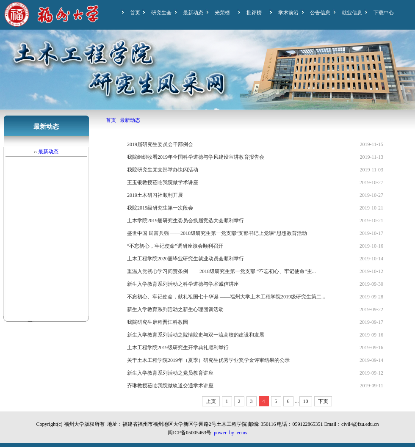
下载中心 (384, 13)
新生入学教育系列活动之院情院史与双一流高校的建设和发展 (195, 335)
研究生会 (161, 13)
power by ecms (230, 433)
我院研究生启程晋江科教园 (157, 322)
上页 (211, 401)
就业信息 (352, 13)
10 (305, 401)
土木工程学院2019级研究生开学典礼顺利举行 (178, 347)
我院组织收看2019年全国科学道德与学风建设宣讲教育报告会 (195, 157)
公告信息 (320, 13)
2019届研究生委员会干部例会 (160, 144)
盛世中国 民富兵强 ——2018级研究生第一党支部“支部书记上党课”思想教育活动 (217, 233)
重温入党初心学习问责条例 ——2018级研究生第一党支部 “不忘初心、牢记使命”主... (221, 271)
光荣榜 (222, 13)
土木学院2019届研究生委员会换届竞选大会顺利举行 (185, 221)
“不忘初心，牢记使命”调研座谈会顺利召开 (175, 246)
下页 (323, 401)
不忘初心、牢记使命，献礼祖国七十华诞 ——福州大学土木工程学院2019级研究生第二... (226, 297)
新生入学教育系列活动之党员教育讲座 (170, 373)
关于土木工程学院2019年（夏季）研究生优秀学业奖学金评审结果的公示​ (208, 360)
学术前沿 (288, 13)
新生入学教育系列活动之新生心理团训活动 (175, 309)
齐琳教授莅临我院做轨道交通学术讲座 (170, 386)
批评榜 (254, 13)
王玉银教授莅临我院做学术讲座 (162, 182)
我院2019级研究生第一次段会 (160, 208)
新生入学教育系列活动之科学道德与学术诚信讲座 (183, 284)
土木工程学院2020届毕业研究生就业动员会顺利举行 (185, 259)
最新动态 (193, 13)
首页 (135, 13)
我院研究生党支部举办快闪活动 (162, 170)
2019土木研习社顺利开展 (155, 195)
